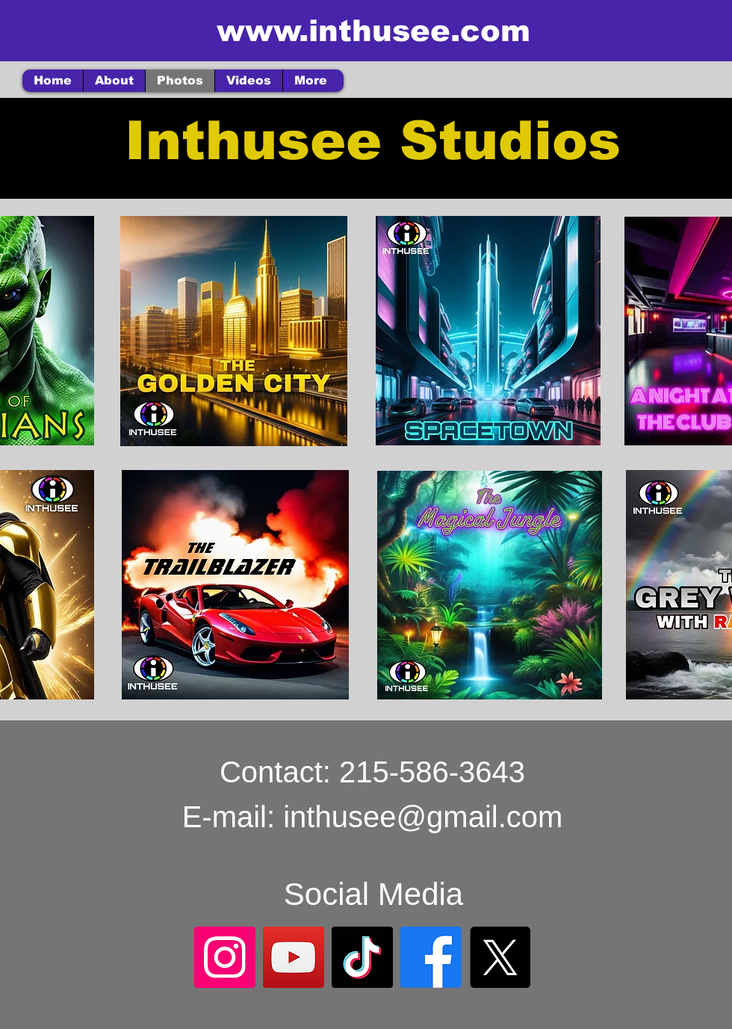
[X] (499, 957)
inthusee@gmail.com (422, 816)
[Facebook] (431, 957)
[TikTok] (362, 957)
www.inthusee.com (373, 30)
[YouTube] (293, 957)
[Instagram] (224, 957)
